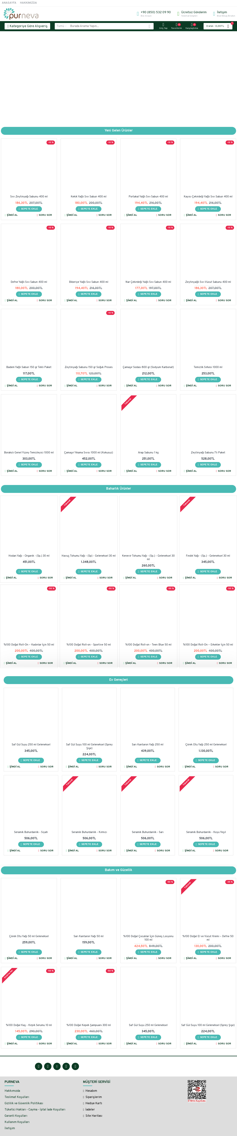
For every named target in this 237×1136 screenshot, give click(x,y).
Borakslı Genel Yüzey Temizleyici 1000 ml (29, 453)
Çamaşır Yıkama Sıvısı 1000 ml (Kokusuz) (88, 453)
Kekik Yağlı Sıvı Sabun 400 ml (88, 197)
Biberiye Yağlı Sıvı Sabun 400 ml (88, 282)
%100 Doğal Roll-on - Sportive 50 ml (89, 645)
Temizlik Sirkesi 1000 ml (208, 367)
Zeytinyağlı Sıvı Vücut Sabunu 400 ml (208, 282)
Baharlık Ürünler (118, 489)
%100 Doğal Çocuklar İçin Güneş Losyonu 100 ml (148, 938)
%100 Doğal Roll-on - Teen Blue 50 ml (148, 645)
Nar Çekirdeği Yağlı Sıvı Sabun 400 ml (148, 282)
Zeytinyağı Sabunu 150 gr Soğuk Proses (89, 367)
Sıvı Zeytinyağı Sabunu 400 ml (29, 197)
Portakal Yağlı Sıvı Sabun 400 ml (148, 197)
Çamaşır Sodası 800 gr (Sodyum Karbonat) (148, 367)
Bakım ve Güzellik (118, 870)
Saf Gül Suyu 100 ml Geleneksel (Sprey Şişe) (89, 746)
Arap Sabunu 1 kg (148, 453)
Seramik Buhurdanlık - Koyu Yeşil (206, 832)
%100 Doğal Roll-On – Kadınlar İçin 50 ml (29, 645)
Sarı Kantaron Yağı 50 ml (88, 936)
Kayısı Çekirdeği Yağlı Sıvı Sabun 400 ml (208, 197)
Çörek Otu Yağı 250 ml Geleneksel (206, 744)
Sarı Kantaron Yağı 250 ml (147, 744)
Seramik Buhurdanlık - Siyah (31, 832)
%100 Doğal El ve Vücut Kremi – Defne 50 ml (208, 938)
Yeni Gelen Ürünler (119, 131)
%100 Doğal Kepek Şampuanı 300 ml (89, 1025)
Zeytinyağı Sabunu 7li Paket (208, 453)
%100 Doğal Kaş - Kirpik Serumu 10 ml (29, 1025)
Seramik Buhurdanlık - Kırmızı (89, 832)
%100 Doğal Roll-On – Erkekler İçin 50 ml (208, 645)
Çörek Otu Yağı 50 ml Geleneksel (29, 936)
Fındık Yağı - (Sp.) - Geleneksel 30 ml (208, 556)
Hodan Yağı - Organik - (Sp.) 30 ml (28, 556)
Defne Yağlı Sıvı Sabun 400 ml (29, 282)
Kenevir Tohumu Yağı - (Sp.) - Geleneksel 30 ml (148, 557)
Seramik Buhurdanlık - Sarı (148, 832)
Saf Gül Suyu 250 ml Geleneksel (31, 744)
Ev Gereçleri (118, 680)
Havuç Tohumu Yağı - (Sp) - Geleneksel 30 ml (89, 556)
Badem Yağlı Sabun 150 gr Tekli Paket (28, 367)
